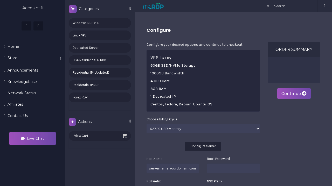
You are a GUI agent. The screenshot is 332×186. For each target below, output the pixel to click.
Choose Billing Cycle (162, 119)
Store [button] (33, 58)
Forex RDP (80, 97)
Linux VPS (80, 35)
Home (12, 46)
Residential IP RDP (86, 85)
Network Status (21, 93)
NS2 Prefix (214, 181)
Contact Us (17, 115)
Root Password (218, 159)
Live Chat (32, 138)
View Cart (100, 136)
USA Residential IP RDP (89, 60)
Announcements (22, 70)
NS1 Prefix (154, 181)
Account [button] (32, 7)
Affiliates (14, 104)
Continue (294, 93)
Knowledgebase (21, 81)
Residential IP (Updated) (91, 72)
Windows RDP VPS (86, 23)
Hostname (154, 159)
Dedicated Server (86, 48)
